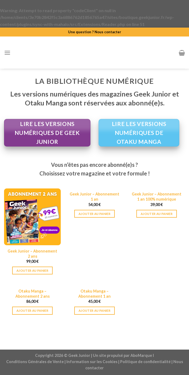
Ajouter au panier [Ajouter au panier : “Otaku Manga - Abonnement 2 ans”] (32, 310)
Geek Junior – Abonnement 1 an (94, 196)
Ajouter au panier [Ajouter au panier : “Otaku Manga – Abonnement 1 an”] (94, 310)
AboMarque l (142, 355)
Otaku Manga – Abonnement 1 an (94, 293)
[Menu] (7, 52)
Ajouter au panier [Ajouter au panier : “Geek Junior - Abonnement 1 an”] (94, 213)
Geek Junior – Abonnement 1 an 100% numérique (156, 196)
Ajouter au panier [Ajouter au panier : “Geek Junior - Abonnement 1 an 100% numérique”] (157, 213)
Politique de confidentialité (145, 361)
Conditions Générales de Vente (35, 361)
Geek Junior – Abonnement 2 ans (32, 253)
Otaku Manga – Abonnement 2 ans (32, 293)
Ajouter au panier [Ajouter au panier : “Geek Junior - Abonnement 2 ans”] (32, 270)
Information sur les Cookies (91, 361)
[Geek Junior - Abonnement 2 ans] (32, 216)
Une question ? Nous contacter (94, 32)
